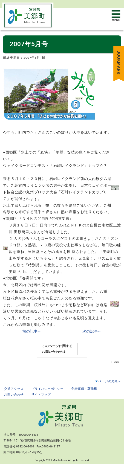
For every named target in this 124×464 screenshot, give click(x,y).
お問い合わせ (13, 395)
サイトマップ (41, 395)
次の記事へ (92, 331)
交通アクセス (13, 389)
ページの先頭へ (109, 381)
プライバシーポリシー (47, 389)
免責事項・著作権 (84, 389)
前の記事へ (32, 331)
